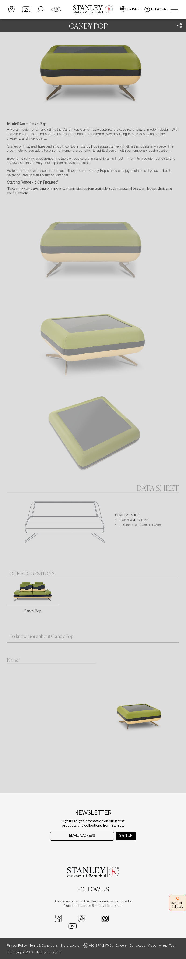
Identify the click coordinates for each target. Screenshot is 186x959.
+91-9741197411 (101, 945)
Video (152, 945)
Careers (121, 945)
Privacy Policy (17, 945)
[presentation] (74, 849)
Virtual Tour (167, 945)
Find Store (134, 9)
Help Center (159, 9)
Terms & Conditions (43, 945)
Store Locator (70, 945)
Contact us (137, 945)
